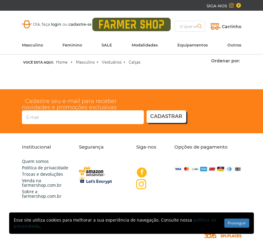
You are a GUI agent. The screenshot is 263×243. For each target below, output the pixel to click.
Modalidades (145, 44)
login (56, 24)
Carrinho (231, 26)
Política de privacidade (45, 167)
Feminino (72, 44)
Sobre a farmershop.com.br (42, 193)
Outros (234, 44)
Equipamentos (192, 44)
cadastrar (166, 116)
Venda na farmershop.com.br (42, 182)
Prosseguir (237, 223)
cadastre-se (80, 24)
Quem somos (35, 161)
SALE (106, 44)
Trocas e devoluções (42, 174)
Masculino (32, 44)
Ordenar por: (225, 61)
